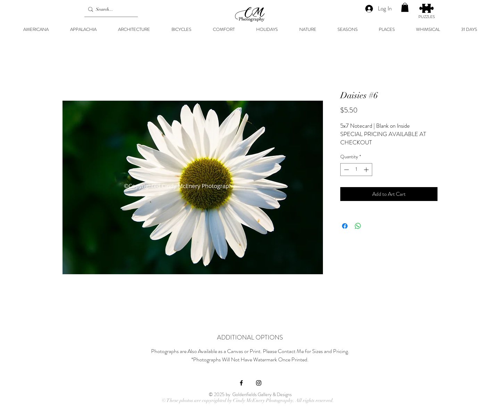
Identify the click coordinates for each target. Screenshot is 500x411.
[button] (405, 7)
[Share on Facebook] (345, 226)
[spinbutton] (356, 169)
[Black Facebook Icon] (241, 382)
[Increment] (366, 169)
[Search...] (109, 9)
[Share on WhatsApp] (358, 226)
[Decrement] (345, 169)
